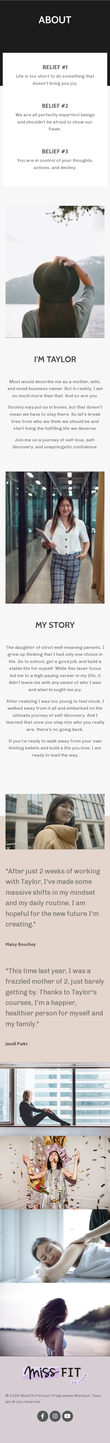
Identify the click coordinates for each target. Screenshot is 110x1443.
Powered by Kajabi (55, 1428)
